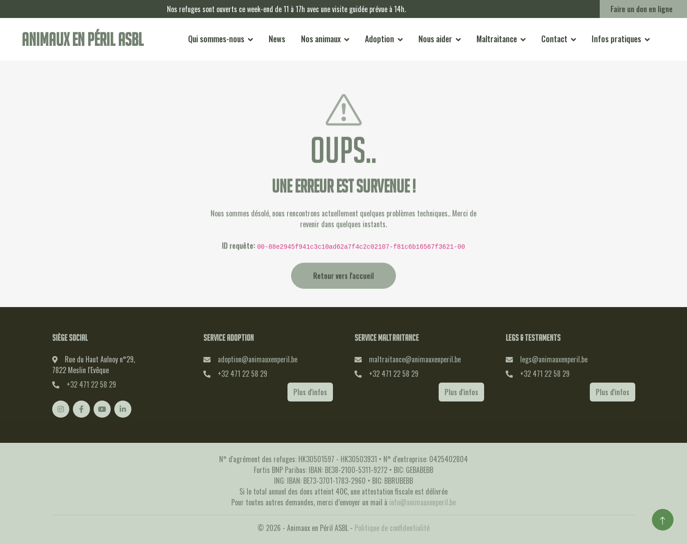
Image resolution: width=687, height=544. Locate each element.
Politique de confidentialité (392, 527)
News (277, 39)
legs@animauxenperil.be (554, 359)
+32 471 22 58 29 (91, 384)
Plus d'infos (310, 392)
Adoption (379, 39)
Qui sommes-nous (216, 39)
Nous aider (435, 39)
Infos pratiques (616, 39)
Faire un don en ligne (642, 9)
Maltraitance (496, 39)
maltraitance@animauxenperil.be (415, 359)
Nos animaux (321, 39)
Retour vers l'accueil (343, 289)
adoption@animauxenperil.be (257, 359)
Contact (554, 39)
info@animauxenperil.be (422, 502)
